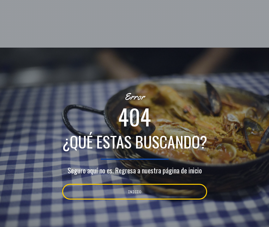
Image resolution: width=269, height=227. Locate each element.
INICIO (134, 191)
